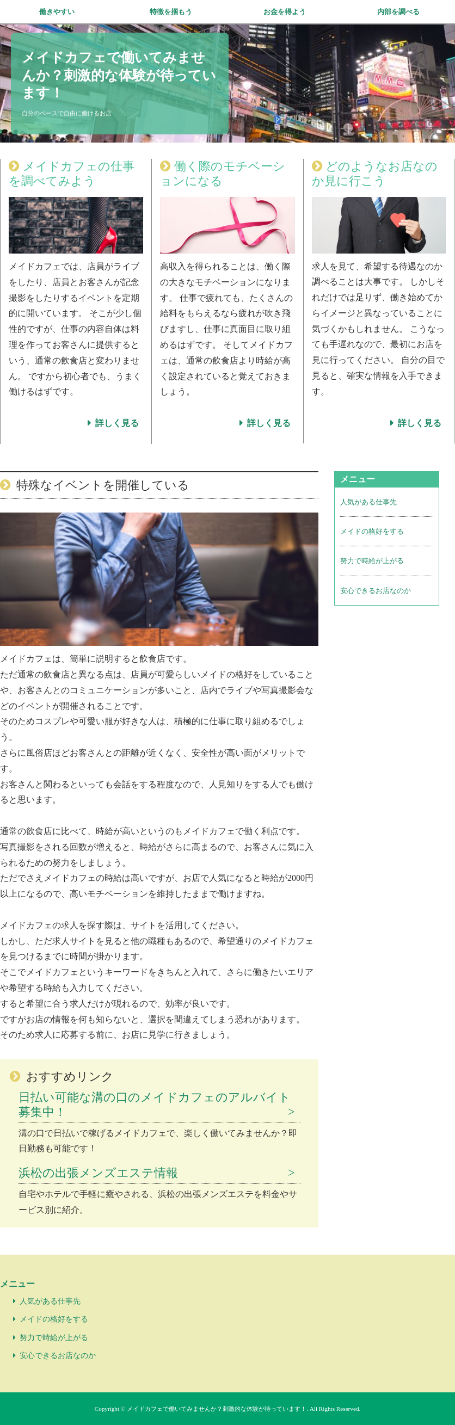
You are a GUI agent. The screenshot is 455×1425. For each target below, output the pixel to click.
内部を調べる (398, 12)
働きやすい (57, 12)
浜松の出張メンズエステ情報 (98, 1173)
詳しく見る (117, 423)
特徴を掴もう (171, 12)
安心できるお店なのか (375, 591)
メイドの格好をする (372, 531)
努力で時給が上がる (372, 561)
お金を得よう (284, 12)
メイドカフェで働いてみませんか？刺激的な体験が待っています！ (119, 75)
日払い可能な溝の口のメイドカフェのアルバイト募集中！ (155, 1104)
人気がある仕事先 (368, 502)
